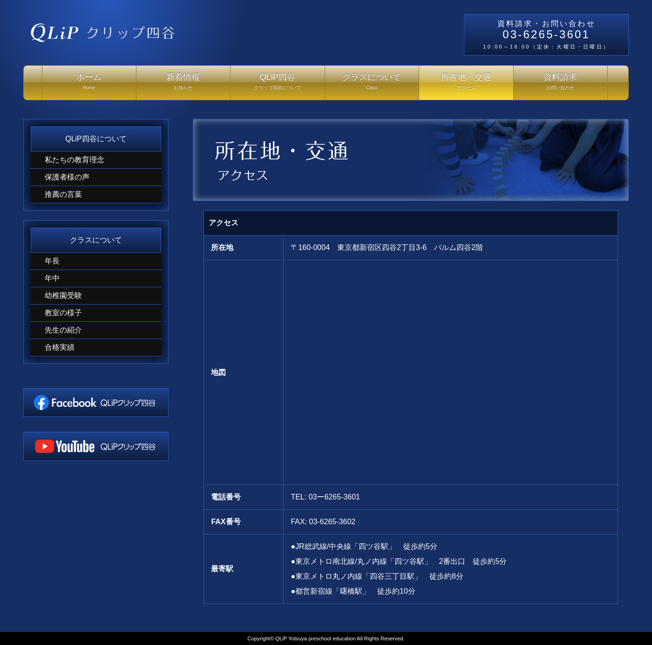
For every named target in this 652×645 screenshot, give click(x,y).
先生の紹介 (63, 330)
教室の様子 (63, 313)
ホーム (89, 83)
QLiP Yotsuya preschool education (315, 638)
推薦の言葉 (63, 194)
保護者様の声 (67, 177)
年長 (52, 261)
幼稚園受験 (63, 295)
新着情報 (183, 83)
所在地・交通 (466, 83)
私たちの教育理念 (74, 160)
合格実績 (60, 347)
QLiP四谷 (278, 83)
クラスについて (372, 83)
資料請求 (561, 83)
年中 (52, 278)
